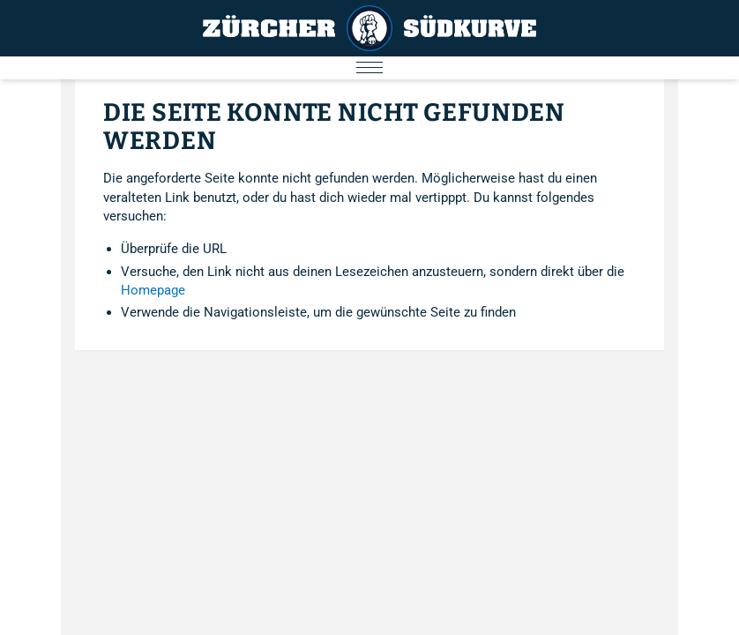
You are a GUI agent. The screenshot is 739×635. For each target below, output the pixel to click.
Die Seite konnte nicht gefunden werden (334, 126)
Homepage (153, 290)
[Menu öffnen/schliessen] (369, 67)
